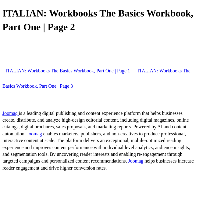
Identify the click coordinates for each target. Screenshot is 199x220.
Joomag (10, 113)
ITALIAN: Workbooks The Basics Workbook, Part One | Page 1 (67, 70)
